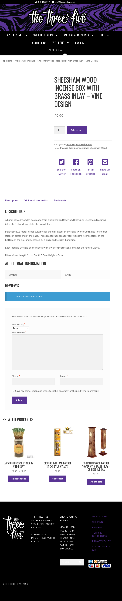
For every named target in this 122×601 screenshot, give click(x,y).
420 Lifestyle (15, 35)
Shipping (97, 522)
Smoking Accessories (76, 35)
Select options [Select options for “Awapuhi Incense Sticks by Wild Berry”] (18, 478)
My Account (99, 516)
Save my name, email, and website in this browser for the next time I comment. (57, 390)
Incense (31, 60)
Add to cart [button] (57, 478)
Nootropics (39, 43)
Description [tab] (11, 200)
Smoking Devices (43, 35)
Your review (19, 332)
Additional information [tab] (36, 200)
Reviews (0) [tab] (60, 200)
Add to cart (77, 129)
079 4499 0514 (42, 1)
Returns (97, 527)
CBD (102, 35)
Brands (79, 43)
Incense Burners (83, 144)
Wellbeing (58, 43)
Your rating (18, 323)
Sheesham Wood (98, 148)
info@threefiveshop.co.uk (63, 1)
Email (64, 375)
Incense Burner (81, 148)
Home (9, 60)
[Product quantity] (59, 130)
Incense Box (66, 148)
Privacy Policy (101, 541)
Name (16, 375)
